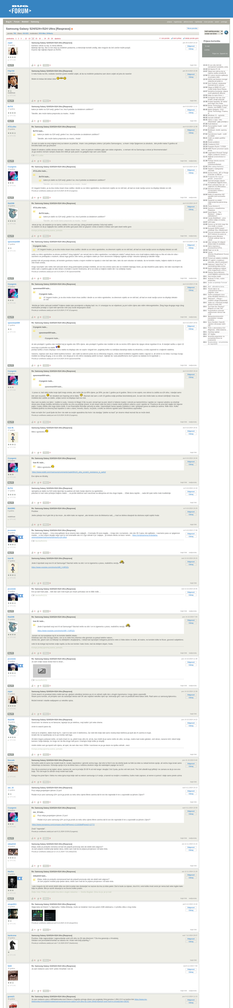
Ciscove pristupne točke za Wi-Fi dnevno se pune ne (217, 233)
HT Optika (211, 334)
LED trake (211, 222)
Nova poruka (192, 28)
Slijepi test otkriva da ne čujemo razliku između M (217, 72)
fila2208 (11, 203)
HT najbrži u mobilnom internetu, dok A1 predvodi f (218, 261)
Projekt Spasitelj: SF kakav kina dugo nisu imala (217, 102)
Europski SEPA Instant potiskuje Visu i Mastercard (217, 229)
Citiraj (191, 49)
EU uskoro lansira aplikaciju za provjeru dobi (218, 76)
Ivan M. (11, 428)
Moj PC (10, 65)
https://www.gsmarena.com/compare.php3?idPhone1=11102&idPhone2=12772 (63, 825)
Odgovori (191, 46)
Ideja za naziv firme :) (215, 95)
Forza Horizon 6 (213, 206)
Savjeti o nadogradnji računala (215, 169)
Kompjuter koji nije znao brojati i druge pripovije (216, 98)
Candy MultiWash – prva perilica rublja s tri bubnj (217, 219)
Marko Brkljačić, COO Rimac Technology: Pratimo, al (218, 111)
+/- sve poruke (164, 38)
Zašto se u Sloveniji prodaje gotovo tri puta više (218, 303)
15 (36, 38)
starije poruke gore (192, 38)
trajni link (193, 65)
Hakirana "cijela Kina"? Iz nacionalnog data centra (217, 265)
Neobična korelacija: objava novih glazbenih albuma (218, 92)
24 (45, 38)
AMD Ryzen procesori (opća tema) (218, 149)
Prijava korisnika (212, 41)
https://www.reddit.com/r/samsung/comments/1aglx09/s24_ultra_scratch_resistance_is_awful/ (69, 472)
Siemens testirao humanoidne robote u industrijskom (215, 190)
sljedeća (57, 38)
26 (52, 38)
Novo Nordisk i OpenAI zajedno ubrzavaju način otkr (217, 324)
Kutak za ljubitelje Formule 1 (217, 283)
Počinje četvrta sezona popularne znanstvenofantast (216, 162)
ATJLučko (12, 127)
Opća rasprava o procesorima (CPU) (215, 247)
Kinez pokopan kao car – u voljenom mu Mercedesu (217, 185)
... (23, 38)
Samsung (35, 22)
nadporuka (193, 161)
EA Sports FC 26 (214, 69)
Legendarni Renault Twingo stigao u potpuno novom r (218, 153)
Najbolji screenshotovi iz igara (216, 157)
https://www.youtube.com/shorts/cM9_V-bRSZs (50, 567)
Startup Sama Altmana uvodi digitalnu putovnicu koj (218, 273)
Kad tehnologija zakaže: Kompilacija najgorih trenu (217, 181)
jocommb (12, 530)
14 (33, 38)
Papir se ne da (213, 250)
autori (217, 22)
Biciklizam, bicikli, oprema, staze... (217, 131)
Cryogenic (12, 167)
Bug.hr (9, 22)
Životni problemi (213, 142)
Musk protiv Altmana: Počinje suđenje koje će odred (216, 238)
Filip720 (11, 71)
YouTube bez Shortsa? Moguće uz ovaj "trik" (216, 307)
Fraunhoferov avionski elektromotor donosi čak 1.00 (216, 312)
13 (29, 38)
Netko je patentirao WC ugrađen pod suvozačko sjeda (216, 196)
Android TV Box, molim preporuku (216, 279)
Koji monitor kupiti (214, 276)
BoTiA (10, 107)
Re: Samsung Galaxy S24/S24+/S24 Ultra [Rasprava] (53, 127)
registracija (178, 22)
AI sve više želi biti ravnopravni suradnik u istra (218, 66)
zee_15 (11, 788)
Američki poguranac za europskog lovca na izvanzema (216, 338)
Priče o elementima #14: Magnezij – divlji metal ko (217, 329)
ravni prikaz (177, 38)
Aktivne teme (210, 61)
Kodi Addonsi (212, 124)
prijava (169, 22)
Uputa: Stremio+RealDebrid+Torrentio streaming (218, 254)
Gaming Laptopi (213, 332)
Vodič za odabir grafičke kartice (216, 139)
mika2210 (12, 844)
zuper (10, 43)
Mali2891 (12, 508)
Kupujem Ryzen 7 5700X (217, 146)
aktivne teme (188, 22)
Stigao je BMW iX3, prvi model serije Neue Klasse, (217, 88)
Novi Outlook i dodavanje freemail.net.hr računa (217, 84)
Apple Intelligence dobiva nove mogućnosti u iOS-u (217, 269)
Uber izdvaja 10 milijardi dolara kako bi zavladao (216, 243)
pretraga (224, 22)
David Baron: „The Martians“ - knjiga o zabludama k (215, 214)
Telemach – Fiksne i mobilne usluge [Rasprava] (217, 299)
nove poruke (208, 22)
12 (26, 38)
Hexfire (11, 872)
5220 (10, 966)
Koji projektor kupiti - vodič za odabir (217, 127)
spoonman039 (14, 242)
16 (40, 38)
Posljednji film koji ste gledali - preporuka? (215, 177)
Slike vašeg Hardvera (215, 166)
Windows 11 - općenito (216, 115)
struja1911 (12, 904)
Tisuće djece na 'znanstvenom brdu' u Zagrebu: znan (215, 290)
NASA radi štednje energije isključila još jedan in (217, 80)
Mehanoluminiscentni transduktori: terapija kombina (215, 318)
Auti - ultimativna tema (216, 286)
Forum (16, 22)
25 (48, 38)
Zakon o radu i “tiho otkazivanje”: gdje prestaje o (218, 120)
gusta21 (11, 997)
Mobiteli (25, 22)
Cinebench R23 (213, 144)
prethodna (10, 38)
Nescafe (11, 760)
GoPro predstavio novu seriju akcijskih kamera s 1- (218, 295)
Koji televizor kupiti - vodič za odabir (217, 135)
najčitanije (198, 22)
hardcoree (12, 935)
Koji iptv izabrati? (214, 117)
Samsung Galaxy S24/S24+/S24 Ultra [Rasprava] (52, 43)
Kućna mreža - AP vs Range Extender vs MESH (218, 173)
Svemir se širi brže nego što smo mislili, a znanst (218, 225)
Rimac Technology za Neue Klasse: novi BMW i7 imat (218, 106)
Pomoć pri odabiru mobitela (218, 258)
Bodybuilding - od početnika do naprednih (218, 343)
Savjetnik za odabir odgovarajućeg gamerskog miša (217, 202)
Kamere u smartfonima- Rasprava (216, 209)
